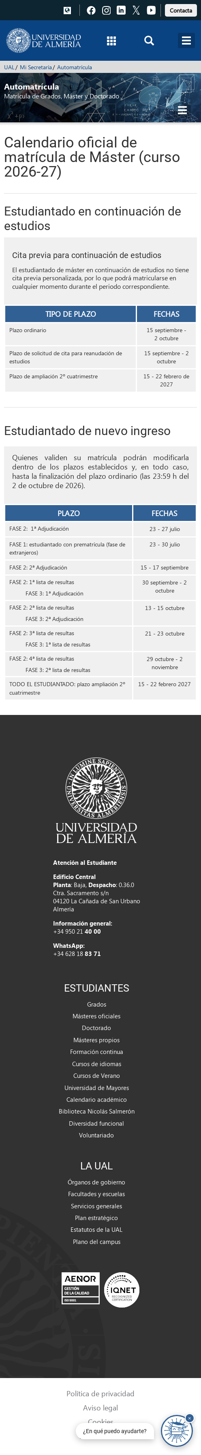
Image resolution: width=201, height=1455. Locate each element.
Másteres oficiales (96, 1016)
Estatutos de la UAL (96, 1229)
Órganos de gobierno (96, 1182)
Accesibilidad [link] (101, 1436)
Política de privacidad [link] (100, 1393)
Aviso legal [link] (100, 1407)
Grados (96, 1004)
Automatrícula (74, 67)
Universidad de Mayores (96, 1088)
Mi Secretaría (36, 67)
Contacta (181, 10)
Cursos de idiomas (96, 1064)
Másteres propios (96, 1040)
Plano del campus (96, 1241)
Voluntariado (96, 1135)
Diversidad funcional (96, 1123)
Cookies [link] (100, 1422)
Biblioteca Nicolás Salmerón (97, 1111)
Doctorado (96, 1028)
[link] (181, 9)
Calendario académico (96, 1099)
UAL (9, 67)
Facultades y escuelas (96, 1194)
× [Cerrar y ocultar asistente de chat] (190, 1418)
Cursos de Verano (96, 1075)
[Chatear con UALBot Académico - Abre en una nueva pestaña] (177, 1431)
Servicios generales (96, 1206)
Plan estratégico (96, 1218)
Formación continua (96, 1052)
